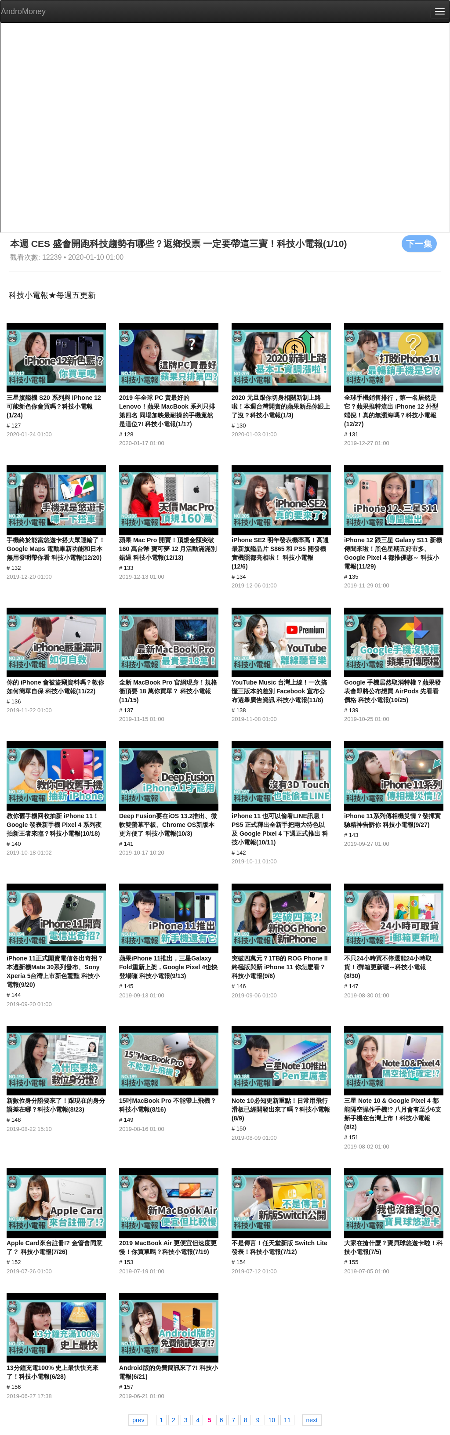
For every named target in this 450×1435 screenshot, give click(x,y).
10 (271, 1420)
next (311, 1420)
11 (287, 1420)
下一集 (419, 243)
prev (138, 1420)
